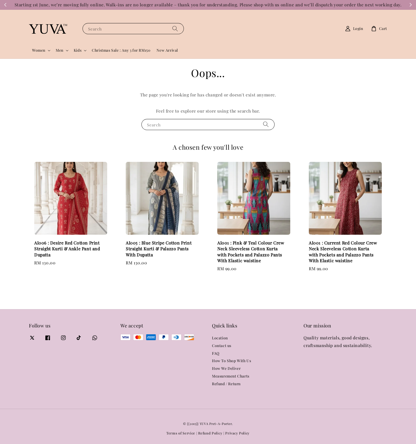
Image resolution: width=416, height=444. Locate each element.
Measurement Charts (230, 376)
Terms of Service (180, 433)
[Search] (175, 28)
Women (38, 50)
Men (59, 50)
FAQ (215, 353)
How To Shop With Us (231, 360)
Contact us (221, 345)
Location (220, 338)
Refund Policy (210, 433)
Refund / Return (226, 383)
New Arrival (167, 50)
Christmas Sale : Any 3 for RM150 (121, 50)
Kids (77, 50)
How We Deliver (226, 368)
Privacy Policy (237, 433)
